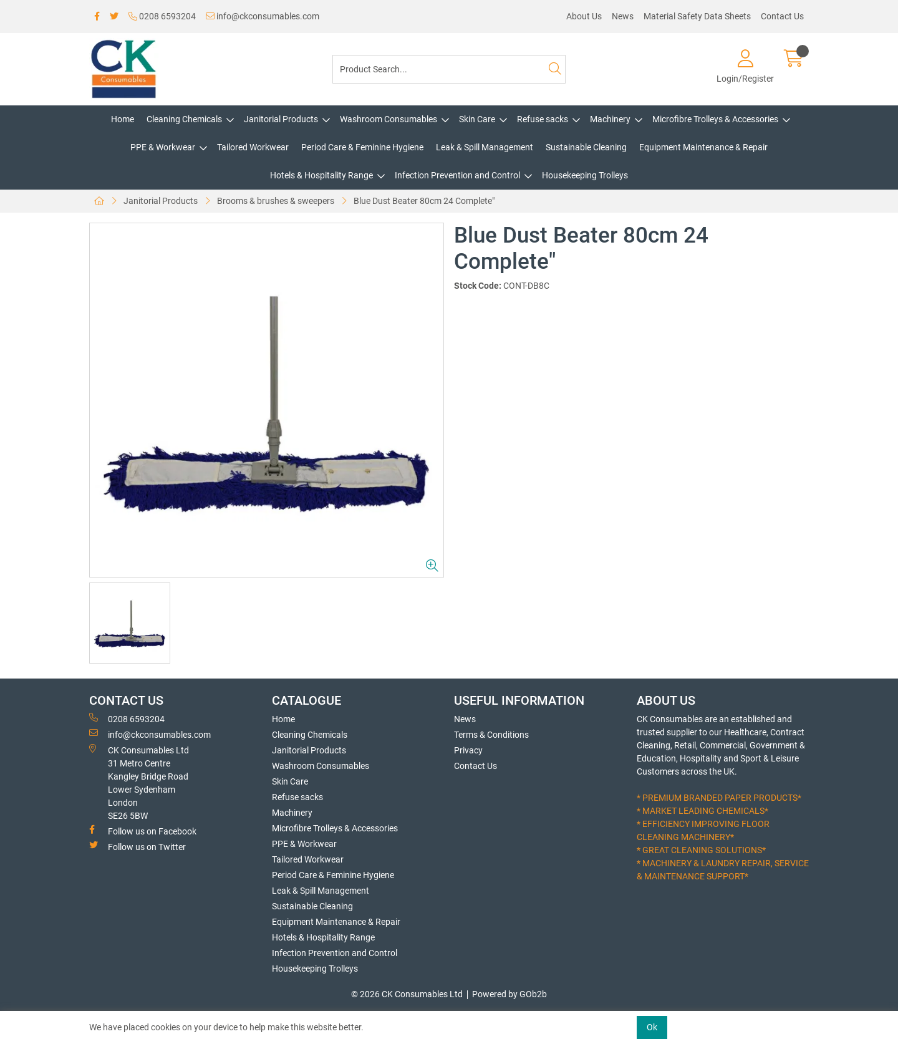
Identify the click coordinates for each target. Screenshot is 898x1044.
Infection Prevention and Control (457, 175)
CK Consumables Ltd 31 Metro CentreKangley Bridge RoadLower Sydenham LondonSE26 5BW (139, 782)
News (623, 16)
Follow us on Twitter (137, 846)
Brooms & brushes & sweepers (275, 201)
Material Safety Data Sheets (697, 16)
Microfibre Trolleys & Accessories (715, 119)
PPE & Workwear (162, 147)
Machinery (610, 119)
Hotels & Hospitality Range (321, 175)
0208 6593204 (162, 16)
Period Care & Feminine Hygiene (362, 147)
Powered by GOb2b (509, 994)
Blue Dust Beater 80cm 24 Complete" (424, 201)
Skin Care (477, 119)
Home (122, 119)
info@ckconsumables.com (262, 16)
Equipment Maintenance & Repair (703, 147)
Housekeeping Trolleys (585, 175)
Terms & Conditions (491, 735)
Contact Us (782, 16)
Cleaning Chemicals (184, 119)
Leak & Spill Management (484, 147)
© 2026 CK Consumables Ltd (407, 994)
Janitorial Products (281, 119)
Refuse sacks (542, 119)
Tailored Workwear (253, 147)
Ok (652, 1027)
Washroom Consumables (388, 119)
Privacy (468, 750)
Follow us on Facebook (142, 830)
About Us (584, 16)
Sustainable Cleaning (586, 147)
